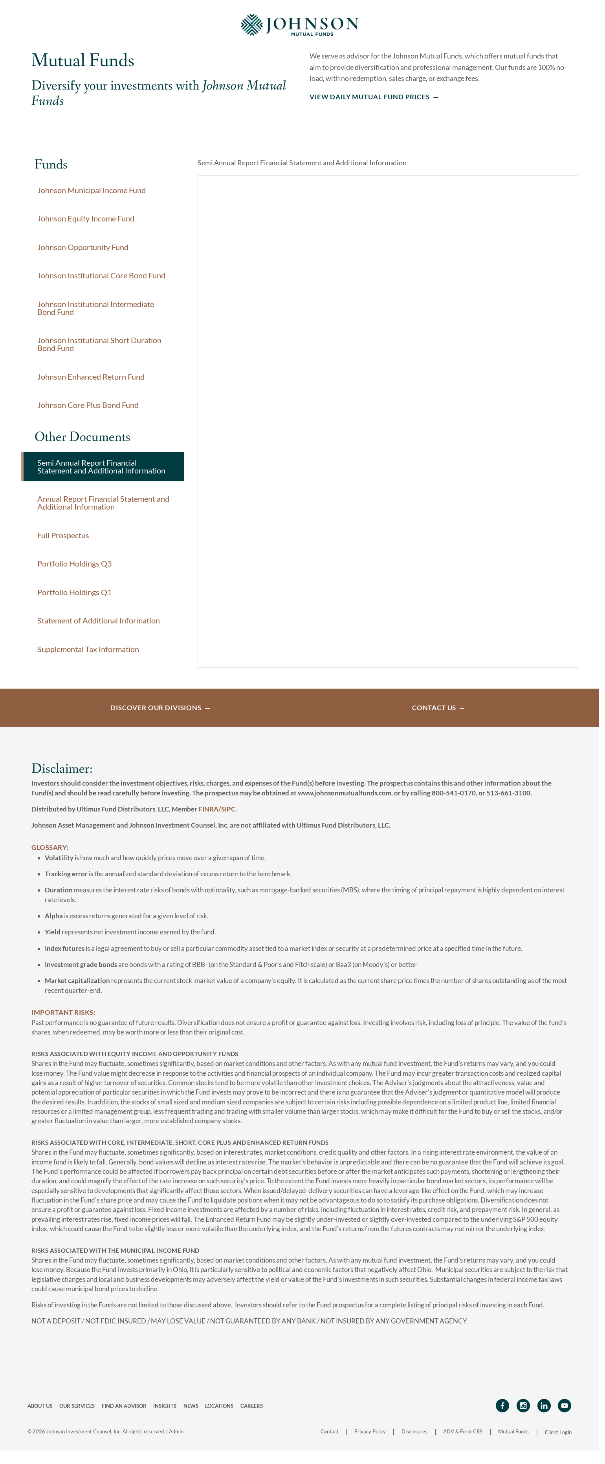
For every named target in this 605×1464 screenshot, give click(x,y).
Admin (176, 1439)
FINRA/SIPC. (217, 816)
